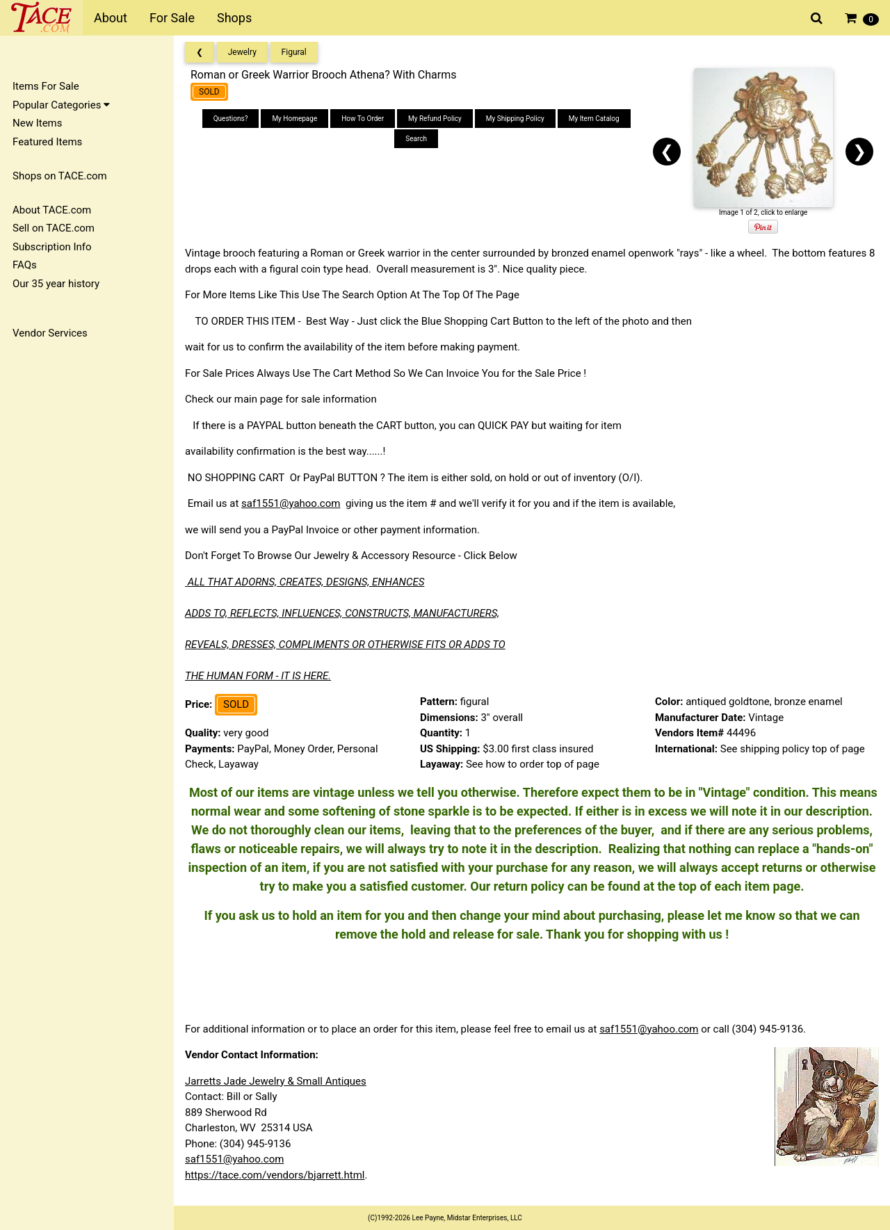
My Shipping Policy (515, 118)
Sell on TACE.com (54, 228)
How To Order (362, 118)
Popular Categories (61, 105)
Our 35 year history (56, 283)
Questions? (230, 118)
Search (416, 139)
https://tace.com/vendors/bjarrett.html (275, 1175)
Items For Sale (46, 86)
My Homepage (294, 118)
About (110, 17)
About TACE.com (52, 210)
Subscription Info (52, 247)
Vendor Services (50, 333)
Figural (294, 52)
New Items (37, 123)
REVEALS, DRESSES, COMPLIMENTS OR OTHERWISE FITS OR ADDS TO (345, 644)
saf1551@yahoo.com (290, 503)
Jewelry (242, 52)
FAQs (25, 265)
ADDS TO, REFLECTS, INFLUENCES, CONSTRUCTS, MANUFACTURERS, (342, 613)
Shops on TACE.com (60, 176)
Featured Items (47, 142)
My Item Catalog (594, 118)
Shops (234, 17)
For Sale (172, 17)
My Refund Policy (435, 118)
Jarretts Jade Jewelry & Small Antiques (275, 1081)
